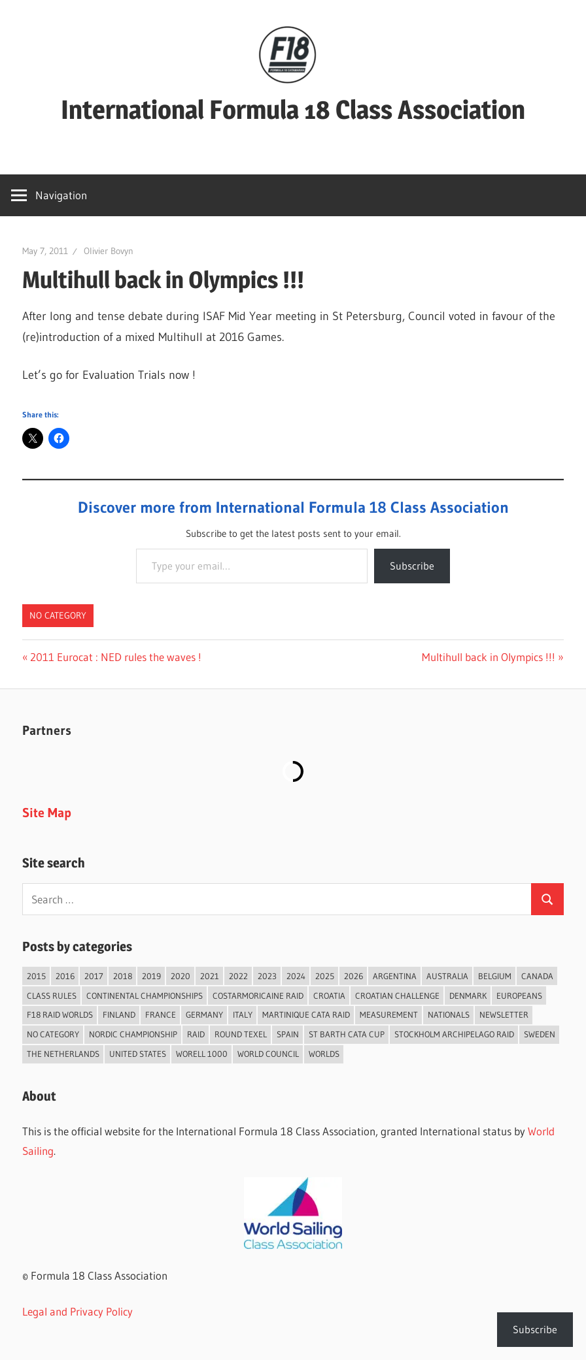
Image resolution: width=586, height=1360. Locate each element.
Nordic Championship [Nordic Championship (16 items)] (133, 1034)
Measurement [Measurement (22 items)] (389, 1014)
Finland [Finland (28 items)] (119, 1014)
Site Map (46, 812)
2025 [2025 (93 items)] (324, 976)
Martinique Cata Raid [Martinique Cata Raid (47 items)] (306, 1014)
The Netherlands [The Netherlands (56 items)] (63, 1053)
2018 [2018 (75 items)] (122, 976)
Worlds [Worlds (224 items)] (324, 1053)
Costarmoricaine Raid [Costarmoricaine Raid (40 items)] (258, 995)
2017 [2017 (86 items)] (93, 976)
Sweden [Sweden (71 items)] (539, 1034)
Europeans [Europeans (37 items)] (519, 995)
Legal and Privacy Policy (77, 1311)
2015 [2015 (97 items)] (36, 976)
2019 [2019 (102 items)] (151, 976)
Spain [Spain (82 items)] (288, 1034)
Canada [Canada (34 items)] (537, 976)
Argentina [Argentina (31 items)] (395, 976)
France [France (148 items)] (160, 1014)
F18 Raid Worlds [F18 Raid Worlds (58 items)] (60, 1014)
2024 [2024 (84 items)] (295, 976)
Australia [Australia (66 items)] (447, 976)
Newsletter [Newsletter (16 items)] (503, 1014)
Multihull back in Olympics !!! (488, 657)
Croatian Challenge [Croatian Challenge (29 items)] (397, 995)
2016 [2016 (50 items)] (65, 976)
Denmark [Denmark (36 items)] (468, 995)
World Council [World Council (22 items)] (268, 1053)
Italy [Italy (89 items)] (242, 1014)
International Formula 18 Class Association (293, 109)
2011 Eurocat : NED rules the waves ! (115, 657)
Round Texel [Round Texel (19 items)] (241, 1034)
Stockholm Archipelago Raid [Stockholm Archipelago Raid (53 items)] (454, 1034)
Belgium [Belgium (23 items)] (494, 976)
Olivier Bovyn (108, 251)
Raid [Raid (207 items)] (196, 1034)
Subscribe (412, 565)
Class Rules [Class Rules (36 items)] (52, 995)
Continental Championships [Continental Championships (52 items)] (144, 995)
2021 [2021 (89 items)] (209, 976)
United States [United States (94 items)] (137, 1053)
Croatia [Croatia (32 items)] (329, 995)
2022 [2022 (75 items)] (238, 976)
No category (57, 615)
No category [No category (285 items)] (53, 1034)
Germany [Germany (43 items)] (204, 1014)
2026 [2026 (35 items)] (353, 976)
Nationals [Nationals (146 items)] (449, 1014)
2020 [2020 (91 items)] (180, 976)
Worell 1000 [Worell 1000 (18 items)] (202, 1053)
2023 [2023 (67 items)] (267, 976)
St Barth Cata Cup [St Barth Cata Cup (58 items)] (347, 1034)
